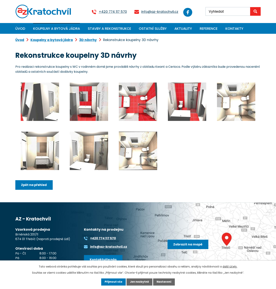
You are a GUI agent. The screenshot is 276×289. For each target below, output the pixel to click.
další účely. (230, 266)
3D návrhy (88, 40)
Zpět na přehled (34, 185)
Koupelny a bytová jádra (56, 28)
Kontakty (234, 28)
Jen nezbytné (139, 282)
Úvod (20, 28)
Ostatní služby (153, 28)
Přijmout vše (113, 282)
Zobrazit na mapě (188, 245)
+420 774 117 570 (110, 11)
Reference (209, 28)
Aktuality (183, 28)
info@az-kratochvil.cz (157, 11)
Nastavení (164, 282)
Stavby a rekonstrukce (109, 28)
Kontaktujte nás (103, 260)
